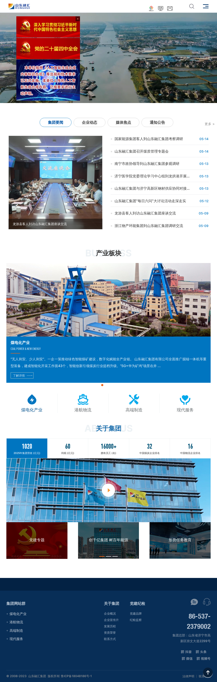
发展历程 (110, 626)
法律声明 (188, 676)
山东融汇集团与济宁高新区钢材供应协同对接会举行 (153, 188)
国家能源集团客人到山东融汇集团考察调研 (149, 139)
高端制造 (16, 630)
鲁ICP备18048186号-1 (76, 676)
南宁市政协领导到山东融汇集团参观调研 (147, 163)
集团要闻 (55, 122)
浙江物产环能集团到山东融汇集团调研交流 (149, 226)
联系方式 (110, 639)
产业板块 (108, 253)
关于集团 (111, 603)
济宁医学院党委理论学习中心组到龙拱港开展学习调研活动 (153, 176)
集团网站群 (15, 603)
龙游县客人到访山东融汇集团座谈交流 (145, 213)
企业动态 (89, 122)
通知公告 (157, 122)
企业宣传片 (111, 620)
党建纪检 (137, 603)
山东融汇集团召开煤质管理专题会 (142, 151)
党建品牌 (136, 613)
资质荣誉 (110, 632)
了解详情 (19, 375)
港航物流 (16, 622)
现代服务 (16, 639)
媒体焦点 (123, 122)
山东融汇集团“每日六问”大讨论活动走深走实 (150, 201)
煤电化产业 (18, 614)
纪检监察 (136, 620)
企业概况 (110, 613)
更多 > (210, 124)
